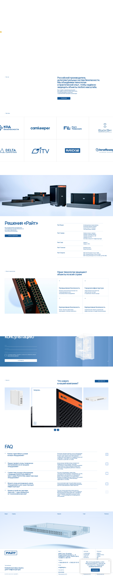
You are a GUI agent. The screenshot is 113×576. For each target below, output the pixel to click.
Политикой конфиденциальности (96, 565)
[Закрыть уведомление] (109, 561)
